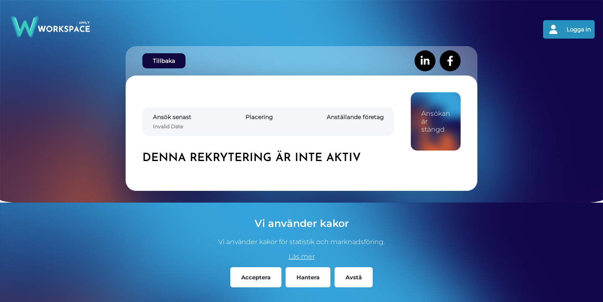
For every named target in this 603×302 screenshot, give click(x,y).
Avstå (353, 277)
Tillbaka (164, 60)
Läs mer (302, 256)
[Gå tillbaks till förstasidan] (155, 29)
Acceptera (256, 277)
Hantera (308, 277)
